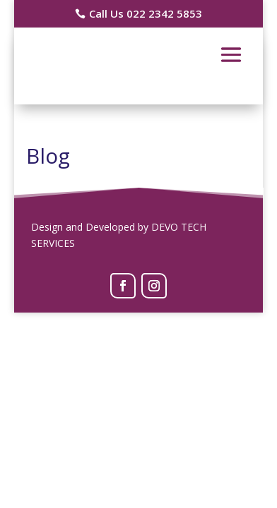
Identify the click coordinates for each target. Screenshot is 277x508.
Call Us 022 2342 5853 (145, 13)
